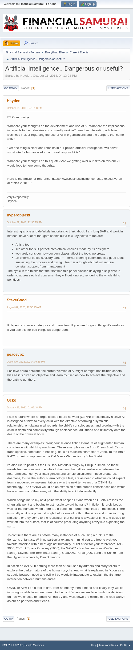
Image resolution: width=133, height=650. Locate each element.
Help (94, 645)
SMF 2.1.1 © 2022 (12, 645)
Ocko (11, 400)
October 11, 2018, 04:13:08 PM (24, 108)
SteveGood (17, 300)
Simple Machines (34, 645)
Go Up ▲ (125, 645)
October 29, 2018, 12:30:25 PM (24, 222)
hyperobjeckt (18, 215)
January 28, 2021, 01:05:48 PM (24, 407)
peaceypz (15, 354)
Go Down (10, 88)
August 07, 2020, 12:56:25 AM (24, 307)
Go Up (8, 618)
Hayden (13, 101)
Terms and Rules (108, 645)
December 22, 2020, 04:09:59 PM (26, 361)
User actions (118, 88)
